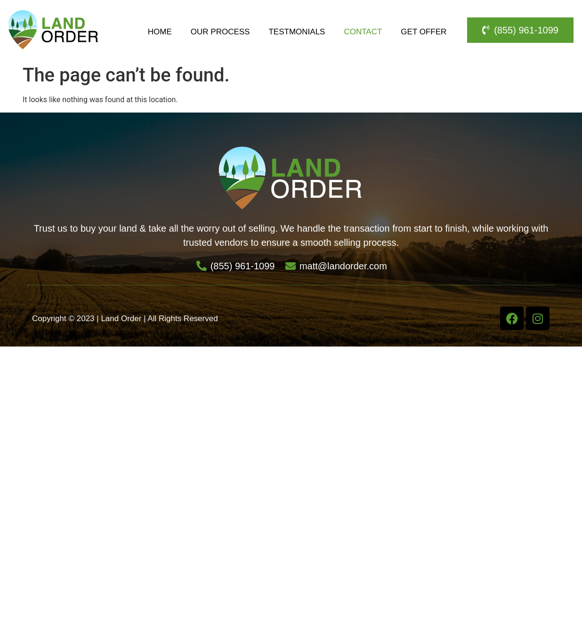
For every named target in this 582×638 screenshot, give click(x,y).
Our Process (220, 31)
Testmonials (296, 31)
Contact (363, 31)
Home (160, 31)
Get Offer (423, 31)
